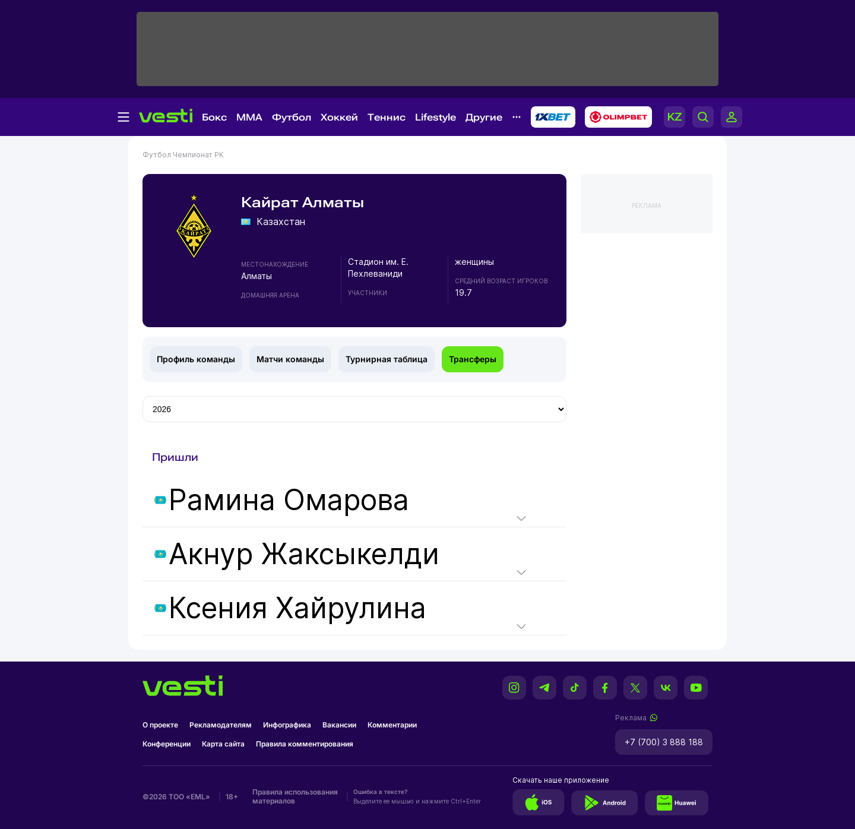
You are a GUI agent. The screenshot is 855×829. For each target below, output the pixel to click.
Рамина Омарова (289, 500)
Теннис (387, 117)
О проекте (160, 724)
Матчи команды (290, 359)
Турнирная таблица (387, 359)
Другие (484, 117)
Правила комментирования (304, 743)
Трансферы (472, 359)
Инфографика (287, 724)
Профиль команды (196, 359)
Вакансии (339, 724)
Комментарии (392, 724)
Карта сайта (223, 743)
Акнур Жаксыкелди (304, 554)
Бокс (214, 117)
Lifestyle (435, 117)
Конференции (166, 743)
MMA (249, 117)
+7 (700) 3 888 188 (664, 742)
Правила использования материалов (295, 796)
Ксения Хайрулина (297, 608)
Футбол (291, 117)
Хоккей (339, 117)
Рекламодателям (220, 724)
